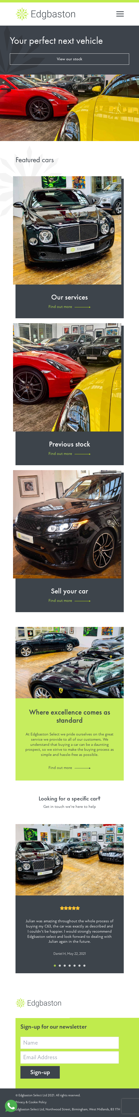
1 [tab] (54, 965)
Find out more (60, 767)
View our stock (69, 59)
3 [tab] (64, 965)
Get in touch (53, 806)
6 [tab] (79, 965)
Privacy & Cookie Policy (30, 1102)
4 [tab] (69, 965)
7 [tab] (84, 965)
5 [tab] (74, 965)
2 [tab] (59, 965)
